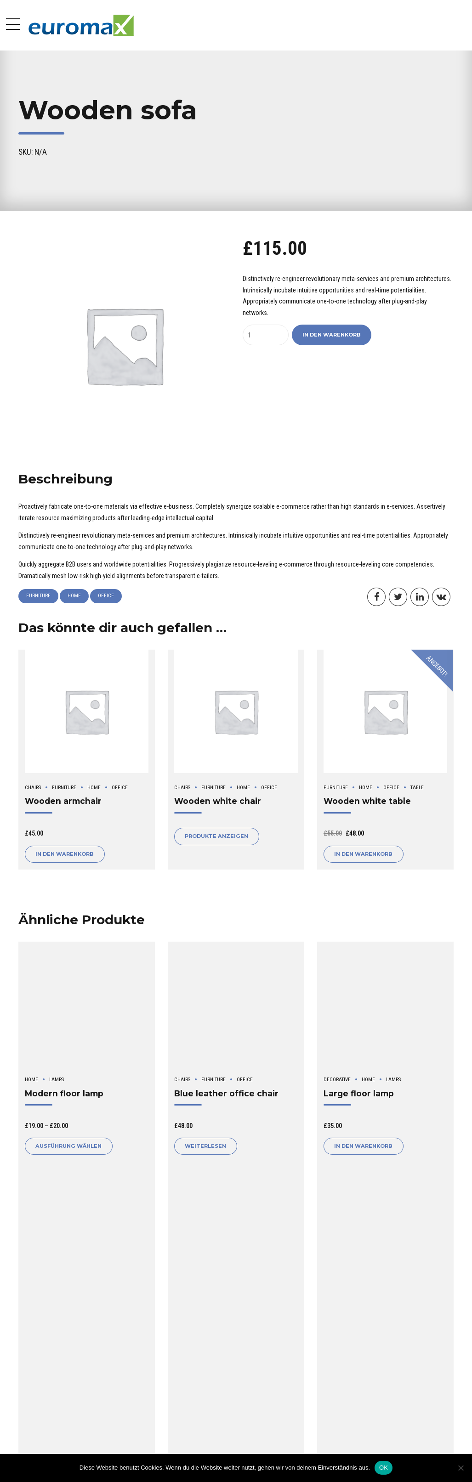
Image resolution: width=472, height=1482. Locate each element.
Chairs (33, 788)
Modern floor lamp (64, 1093)
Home (74, 596)
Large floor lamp (359, 1093)
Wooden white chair (217, 801)
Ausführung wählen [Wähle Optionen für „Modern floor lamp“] (68, 1146)
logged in (64, 1287)
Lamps (56, 1080)
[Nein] (460, 1467)
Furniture (38, 596)
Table (417, 788)
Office (106, 596)
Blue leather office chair (226, 1093)
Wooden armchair (63, 801)
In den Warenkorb (331, 334)
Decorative (337, 1080)
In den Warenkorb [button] (64, 854)
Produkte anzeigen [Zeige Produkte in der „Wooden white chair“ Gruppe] (216, 836)
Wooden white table (367, 801)
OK (383, 1467)
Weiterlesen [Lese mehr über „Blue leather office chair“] (205, 1146)
